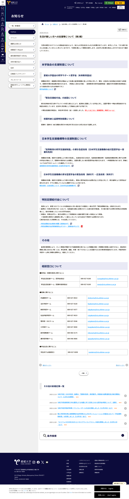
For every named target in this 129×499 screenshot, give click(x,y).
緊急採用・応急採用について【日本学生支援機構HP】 (58, 185)
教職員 (114, 7)
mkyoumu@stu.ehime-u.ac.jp (98, 331)
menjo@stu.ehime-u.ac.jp (106, 284)
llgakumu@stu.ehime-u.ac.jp (98, 302)
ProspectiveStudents (70, 7)
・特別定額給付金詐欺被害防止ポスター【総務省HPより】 (60, 226)
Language (98, 3)
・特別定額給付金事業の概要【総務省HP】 (54, 223)
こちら (25, 490)
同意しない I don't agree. (107, 495)
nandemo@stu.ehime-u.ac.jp (99, 349)
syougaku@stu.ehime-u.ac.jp (107, 278)
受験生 (78, 7)
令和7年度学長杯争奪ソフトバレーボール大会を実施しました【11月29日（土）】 (85, 403)
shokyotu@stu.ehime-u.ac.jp (98, 296)
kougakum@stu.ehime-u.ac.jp (99, 326)
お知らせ (55, 24)
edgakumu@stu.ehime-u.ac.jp (99, 308)
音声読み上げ (79, 3)
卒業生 (93, 7)
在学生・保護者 (85, 7)
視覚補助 (89, 3)
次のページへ (120, 360)
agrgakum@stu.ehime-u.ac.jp (98, 337)
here (71, 492)
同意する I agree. (107, 488)
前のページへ (47, 360)
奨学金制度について (46, 89)
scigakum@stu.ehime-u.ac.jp (98, 320)
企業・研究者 (99, 7)
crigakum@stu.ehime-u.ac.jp (98, 314)
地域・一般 (108, 7)
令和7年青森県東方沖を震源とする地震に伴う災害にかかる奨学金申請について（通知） (88, 397)
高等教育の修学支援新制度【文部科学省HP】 (55, 166)
